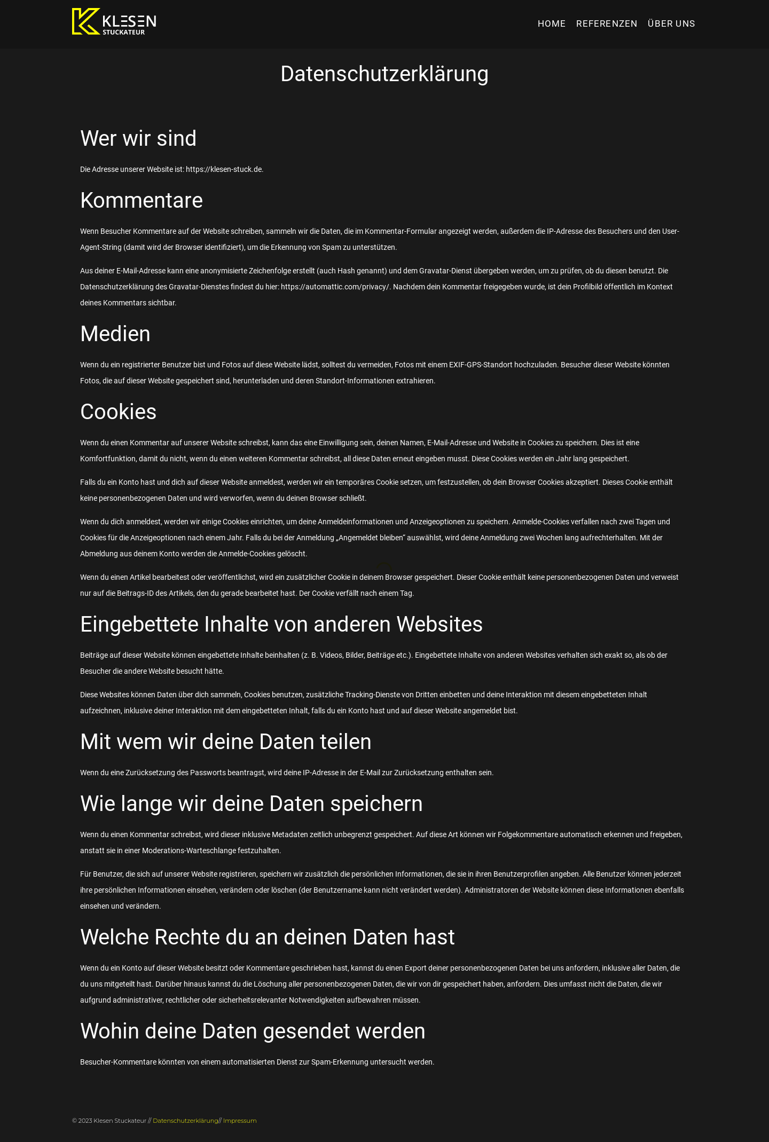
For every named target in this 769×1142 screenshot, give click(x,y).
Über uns (671, 24)
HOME (552, 24)
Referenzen (607, 24)
